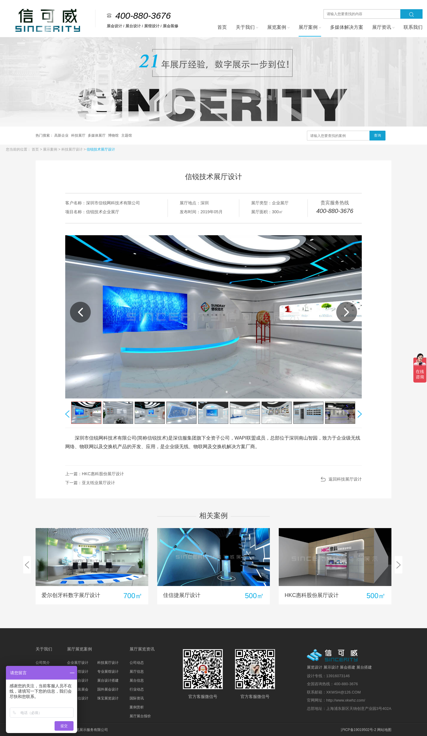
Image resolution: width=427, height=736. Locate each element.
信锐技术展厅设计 (101, 149)
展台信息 (137, 680)
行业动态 (137, 689)
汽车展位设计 (77, 698)
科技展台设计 (77, 680)
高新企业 (61, 135)
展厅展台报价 (140, 716)
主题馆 (126, 135)
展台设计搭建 (108, 680)
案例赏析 (137, 707)
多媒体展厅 (97, 135)
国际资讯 (137, 698)
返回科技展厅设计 (345, 479)
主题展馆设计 (77, 671)
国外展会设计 (108, 689)
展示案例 (50, 149)
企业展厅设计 (77, 663)
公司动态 (137, 663)
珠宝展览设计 (108, 698)
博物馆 (114, 135)
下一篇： (90, 482)
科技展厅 (78, 135)
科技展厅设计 (72, 149)
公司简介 (43, 663)
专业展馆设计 (108, 671)
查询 (377, 135)
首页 (36, 149)
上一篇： (94, 473)
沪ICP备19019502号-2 (358, 730)
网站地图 (384, 730)
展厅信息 (137, 671)
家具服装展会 (77, 689)
